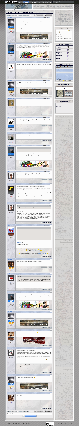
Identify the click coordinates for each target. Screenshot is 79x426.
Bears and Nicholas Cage (42, 253)
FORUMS (25, 2)
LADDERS (39, 2)
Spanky (9, 117)
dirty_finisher (59, 47)
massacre (32, 250)
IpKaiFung (10, 259)
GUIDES (55, 2)
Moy (8, 132)
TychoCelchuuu (10, 43)
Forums (11, 11)
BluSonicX (59, 50)
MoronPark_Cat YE (60, 70)
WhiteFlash (10, 17)
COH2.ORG (8, 11)
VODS (44, 2)
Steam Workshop (19, 242)
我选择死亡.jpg (59, 79)
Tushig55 (58, 78)
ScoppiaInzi (59, 56)
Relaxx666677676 (11, 98)
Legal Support (71, 423)
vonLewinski (59, 77)
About (56, 423)
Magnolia (59, 49)
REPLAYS (49, 2)
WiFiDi (9, 225)
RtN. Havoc (59, 46)
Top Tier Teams (64, 86)
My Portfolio (34, 88)
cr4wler (9, 273)
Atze (56, 37)
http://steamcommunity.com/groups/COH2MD (23, 19)
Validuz (58, 58)
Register (60, 2)
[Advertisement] (53, 6)
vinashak (9, 348)
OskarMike (10, 393)
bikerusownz (59, 55)
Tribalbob (18, 205)
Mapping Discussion (20, 11)
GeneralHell (10, 329)
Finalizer (9, 171)
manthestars (59, 52)
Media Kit (67, 423)
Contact (59, 423)
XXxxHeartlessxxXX (62, 97)
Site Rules (63, 423)
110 (57, 69)
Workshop (14, 11)
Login (60, 1)
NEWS (20, 2)
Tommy (9, 62)
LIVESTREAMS (32, 2)
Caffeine (22, 251)
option (36, 249)
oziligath (58, 53)
